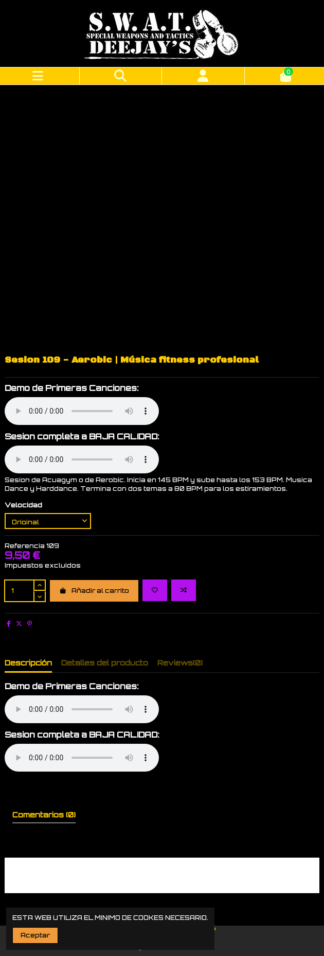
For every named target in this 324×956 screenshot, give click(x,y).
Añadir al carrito (94, 533)
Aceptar (35, 935)
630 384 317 (149, 900)
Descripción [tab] (28, 606)
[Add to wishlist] (154, 533)
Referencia (25, 488)
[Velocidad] (48, 464)
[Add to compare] (183, 533)
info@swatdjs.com (215, 900)
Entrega (121, 880)
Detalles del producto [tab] (104, 606)
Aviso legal (164, 880)
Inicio (201, 880)
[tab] (180, 608)
